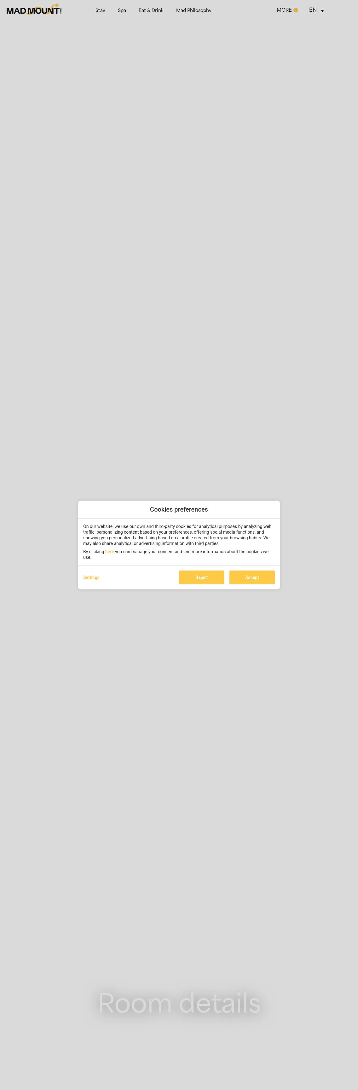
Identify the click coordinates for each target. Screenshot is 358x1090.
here (109, 551)
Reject (201, 577)
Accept (252, 577)
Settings (91, 577)
